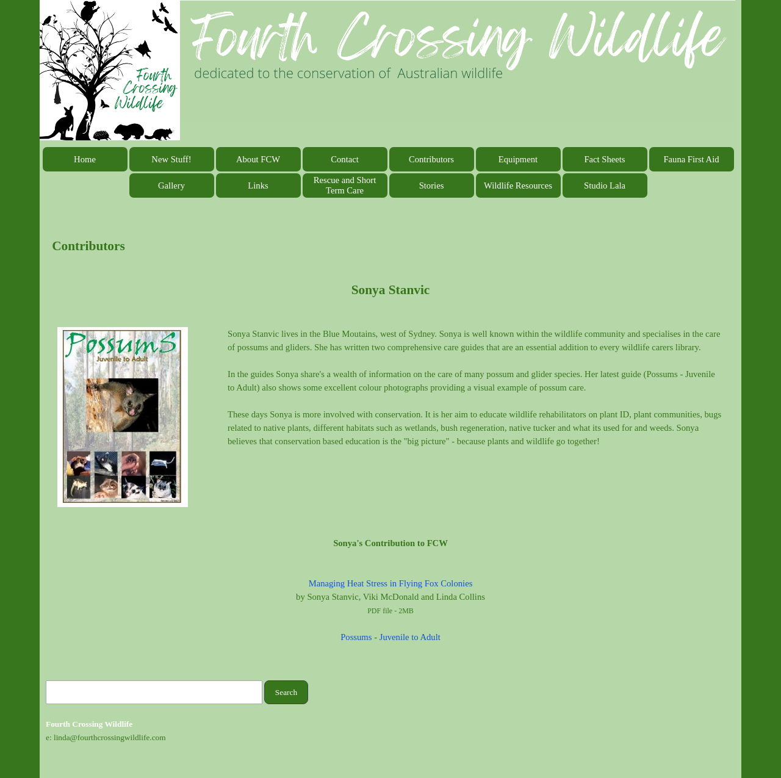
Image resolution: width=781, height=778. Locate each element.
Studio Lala (604, 185)
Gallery (171, 185)
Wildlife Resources (518, 185)
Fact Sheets (604, 159)
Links (258, 185)
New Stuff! (171, 159)
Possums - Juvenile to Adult (390, 637)
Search (286, 692)
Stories (431, 185)
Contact (345, 159)
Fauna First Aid (691, 159)
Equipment (518, 159)
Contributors (431, 159)
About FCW (258, 159)
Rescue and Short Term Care (345, 185)
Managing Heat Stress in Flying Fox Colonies (391, 583)
